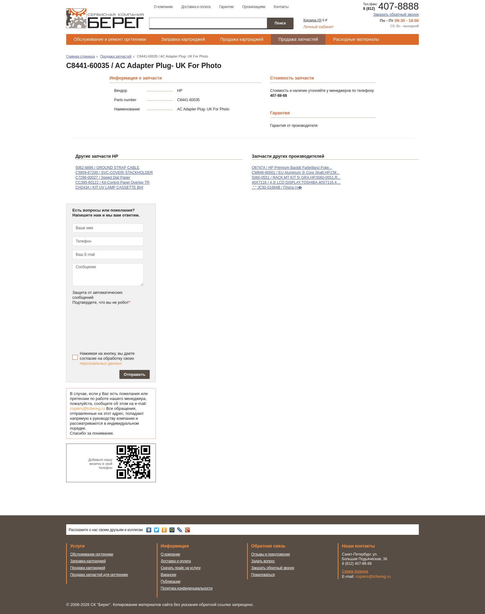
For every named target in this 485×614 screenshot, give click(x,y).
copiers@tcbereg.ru (87, 408)
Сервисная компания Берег (105, 18)
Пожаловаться (263, 575)
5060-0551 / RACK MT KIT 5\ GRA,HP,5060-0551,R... (296, 177)
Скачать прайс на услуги (181, 568)
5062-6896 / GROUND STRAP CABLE (107, 167)
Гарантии (226, 7)
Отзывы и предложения (270, 554)
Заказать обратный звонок (396, 14)
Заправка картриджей (183, 39)
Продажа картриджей (241, 39)
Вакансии (168, 575)
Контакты (281, 7)
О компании (163, 7)
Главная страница (80, 56)
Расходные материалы (356, 39)
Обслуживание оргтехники (91, 554)
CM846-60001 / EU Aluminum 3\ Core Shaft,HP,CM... (295, 172)
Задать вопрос (263, 561)
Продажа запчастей (298, 39)
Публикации (171, 581)
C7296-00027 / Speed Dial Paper (102, 177)
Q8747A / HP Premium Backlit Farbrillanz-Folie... (292, 167)
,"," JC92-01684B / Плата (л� (277, 187)
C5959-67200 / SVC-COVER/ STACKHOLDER (114, 172)
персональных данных (101, 363)
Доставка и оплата (195, 7)
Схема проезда (355, 571)
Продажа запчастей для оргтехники (99, 575)
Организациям (253, 7)
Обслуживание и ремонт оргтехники (110, 39)
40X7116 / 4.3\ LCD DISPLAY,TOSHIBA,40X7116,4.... (296, 182)
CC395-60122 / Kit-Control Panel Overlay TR (112, 182)
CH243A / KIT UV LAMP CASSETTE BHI (109, 187)
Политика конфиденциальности (186, 588)
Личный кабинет (318, 26)
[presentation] (116, 327)
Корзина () (312, 20)
